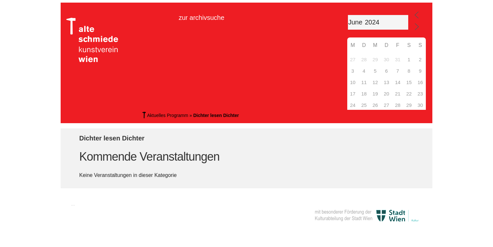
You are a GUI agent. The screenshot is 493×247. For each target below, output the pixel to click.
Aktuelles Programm (167, 115)
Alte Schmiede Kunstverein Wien (95, 40)
